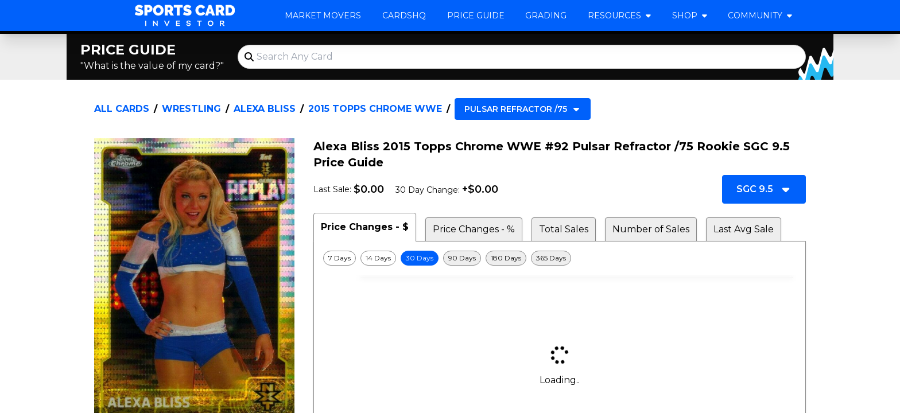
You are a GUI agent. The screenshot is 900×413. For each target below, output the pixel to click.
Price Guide (476, 15)
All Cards (121, 108)
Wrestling (191, 108)
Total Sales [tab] (563, 229)
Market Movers (323, 15)
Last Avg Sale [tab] (743, 229)
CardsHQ (404, 15)
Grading (546, 15)
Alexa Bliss (265, 108)
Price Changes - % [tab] (474, 229)
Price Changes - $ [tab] (365, 226)
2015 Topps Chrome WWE (375, 108)
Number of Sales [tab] (650, 229)
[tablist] (559, 227)
